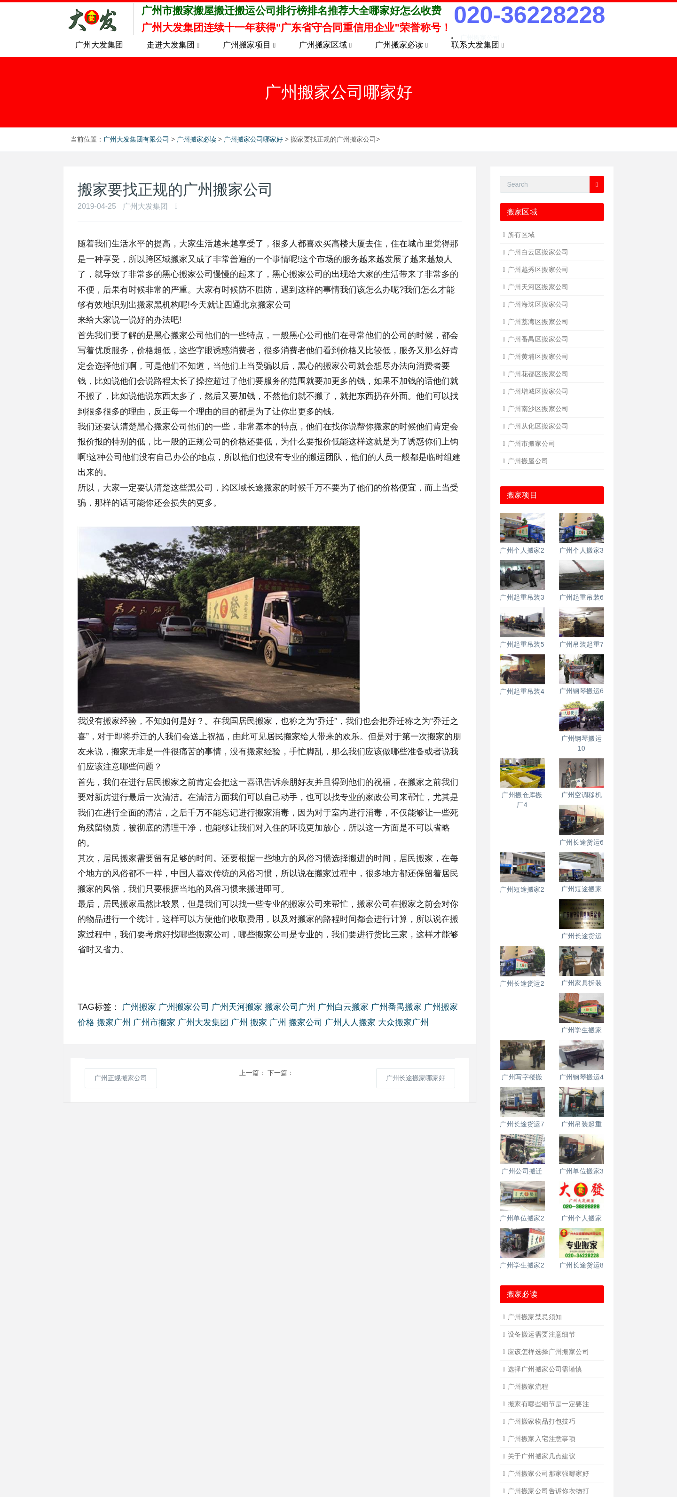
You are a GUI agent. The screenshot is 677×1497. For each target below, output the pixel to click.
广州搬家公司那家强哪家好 (548, 1473)
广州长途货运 (581, 936)
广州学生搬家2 (522, 1265)
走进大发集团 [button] (173, 45)
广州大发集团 (99, 44)
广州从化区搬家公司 (538, 426)
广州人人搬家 (350, 1022)
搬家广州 (114, 1022)
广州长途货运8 (581, 1265)
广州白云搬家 (343, 1007)
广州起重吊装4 (522, 691)
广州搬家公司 (183, 1007)
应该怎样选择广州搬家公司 (548, 1351)
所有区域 (521, 234)
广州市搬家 (154, 1022)
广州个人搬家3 (581, 550)
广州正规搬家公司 (120, 1078)
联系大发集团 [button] (477, 45)
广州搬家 (139, 1007)
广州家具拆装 (581, 983)
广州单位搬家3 (581, 1171)
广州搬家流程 (528, 1386)
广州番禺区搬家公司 (538, 339)
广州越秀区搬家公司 (538, 269)
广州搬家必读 (196, 139)
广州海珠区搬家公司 (538, 304)
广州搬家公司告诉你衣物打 (548, 1491)
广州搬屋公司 (528, 461)
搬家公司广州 (290, 1007)
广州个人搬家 (581, 1218)
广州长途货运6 (581, 842)
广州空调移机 (581, 795)
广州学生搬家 (581, 1030)
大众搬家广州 (403, 1022)
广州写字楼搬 (522, 1077)
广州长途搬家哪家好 (415, 1078)
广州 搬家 (249, 1022)
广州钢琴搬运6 (581, 691)
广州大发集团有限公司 (136, 139)
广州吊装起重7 (581, 644)
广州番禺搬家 (396, 1007)
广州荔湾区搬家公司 (538, 321)
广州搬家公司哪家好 (253, 139)
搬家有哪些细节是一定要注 (548, 1404)
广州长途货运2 (522, 983)
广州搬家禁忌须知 (535, 1317)
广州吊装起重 (581, 1124)
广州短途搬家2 (522, 889)
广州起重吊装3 (522, 597)
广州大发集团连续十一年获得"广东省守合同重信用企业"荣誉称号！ (296, 27)
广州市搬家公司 (531, 443)
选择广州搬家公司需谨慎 (545, 1369)
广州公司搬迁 (522, 1171)
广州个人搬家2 (522, 550)
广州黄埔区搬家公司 (538, 356)
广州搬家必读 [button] (401, 45)
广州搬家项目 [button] (249, 45)
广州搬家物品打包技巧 (541, 1421)
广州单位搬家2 (522, 1218)
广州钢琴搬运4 (581, 1077)
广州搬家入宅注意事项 (541, 1438)
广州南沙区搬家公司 (538, 408)
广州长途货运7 (522, 1124)
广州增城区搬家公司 (538, 391)
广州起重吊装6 (581, 597)
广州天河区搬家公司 (538, 287)
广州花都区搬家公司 (538, 374)
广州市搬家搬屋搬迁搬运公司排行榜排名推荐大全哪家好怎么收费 (291, 10)
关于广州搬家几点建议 (541, 1456)
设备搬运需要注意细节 (541, 1334)
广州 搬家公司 (296, 1022)
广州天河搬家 (237, 1007)
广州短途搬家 (581, 889)
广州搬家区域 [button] (325, 45)
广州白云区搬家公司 (538, 252)
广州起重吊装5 (522, 644)
